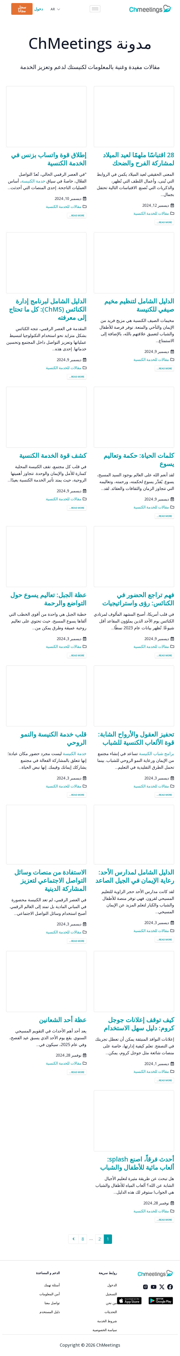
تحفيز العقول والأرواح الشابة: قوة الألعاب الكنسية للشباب (136, 738)
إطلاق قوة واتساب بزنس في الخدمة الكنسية (48, 158)
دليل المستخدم (50, 1312)
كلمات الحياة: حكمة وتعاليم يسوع (139, 459)
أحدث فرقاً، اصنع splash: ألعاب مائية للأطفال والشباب (137, 1163)
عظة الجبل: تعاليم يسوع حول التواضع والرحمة (48, 598)
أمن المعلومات (49, 1294)
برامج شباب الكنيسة (156, 753)
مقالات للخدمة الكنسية (151, 213)
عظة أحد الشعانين (62, 1019)
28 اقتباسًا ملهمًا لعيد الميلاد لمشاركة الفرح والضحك (138, 158)
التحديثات (111, 1312)
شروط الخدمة (107, 1321)
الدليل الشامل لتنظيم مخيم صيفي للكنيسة (139, 305)
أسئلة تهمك (52, 1285)
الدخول (112, 1285)
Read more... (164, 222)
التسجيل (111, 1294)
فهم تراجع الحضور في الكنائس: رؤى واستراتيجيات (138, 598)
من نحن (111, 1303)
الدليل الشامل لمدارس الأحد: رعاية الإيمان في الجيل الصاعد (134, 876)
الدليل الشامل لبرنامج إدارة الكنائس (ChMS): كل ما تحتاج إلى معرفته (47, 309)
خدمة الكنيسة (33, 181)
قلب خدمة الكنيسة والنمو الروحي (53, 738)
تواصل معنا (52, 1303)
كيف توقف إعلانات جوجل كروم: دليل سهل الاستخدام (139, 1023)
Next (73, 1239)
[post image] (134, 116)
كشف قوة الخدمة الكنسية (52, 455)
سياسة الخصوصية (105, 1330)
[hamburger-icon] (95, 8)
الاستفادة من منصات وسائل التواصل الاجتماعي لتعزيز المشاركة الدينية (50, 880)
